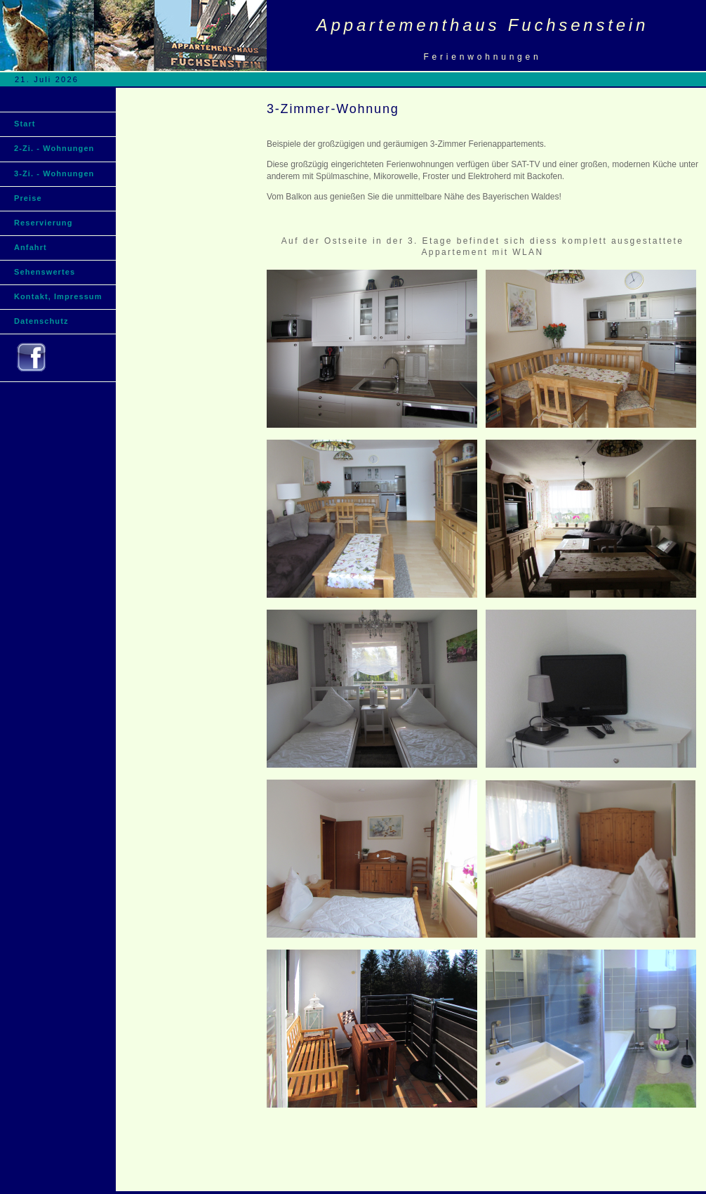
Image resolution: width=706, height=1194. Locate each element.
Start (25, 123)
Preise (28, 198)
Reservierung (43, 222)
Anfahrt (30, 247)
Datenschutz (41, 321)
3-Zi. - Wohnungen (54, 173)
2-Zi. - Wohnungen (54, 149)
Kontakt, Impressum (58, 296)
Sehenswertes (44, 272)
